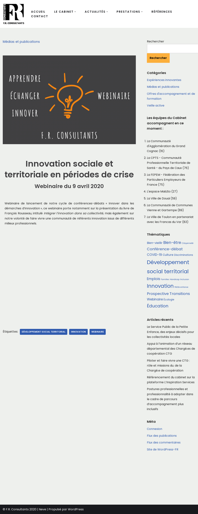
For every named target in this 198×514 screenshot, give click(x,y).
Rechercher (155, 41)
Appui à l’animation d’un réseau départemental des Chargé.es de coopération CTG (171, 349)
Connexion (154, 429)
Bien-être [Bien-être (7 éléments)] (172, 242)
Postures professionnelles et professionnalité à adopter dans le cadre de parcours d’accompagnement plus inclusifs (170, 399)
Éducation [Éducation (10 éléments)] (157, 306)
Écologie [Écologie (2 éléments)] (169, 299)
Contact (39, 16)
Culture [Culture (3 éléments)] (168, 255)
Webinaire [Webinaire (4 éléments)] (155, 299)
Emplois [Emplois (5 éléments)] (153, 278)
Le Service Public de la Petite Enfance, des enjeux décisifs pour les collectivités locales (170, 332)
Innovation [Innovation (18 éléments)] (160, 286)
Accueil (38, 12)
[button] (75, 11)
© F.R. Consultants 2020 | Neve (24, 509)
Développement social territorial (43, 331)
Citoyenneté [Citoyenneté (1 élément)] (187, 243)
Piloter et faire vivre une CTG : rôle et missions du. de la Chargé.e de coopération (168, 365)
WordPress (76, 509)
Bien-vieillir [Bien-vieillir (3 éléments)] (155, 243)
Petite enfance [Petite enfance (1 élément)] (181, 287)
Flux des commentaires (164, 442)
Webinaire (97, 331)
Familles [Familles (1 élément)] (165, 279)
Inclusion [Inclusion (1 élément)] (184, 279)
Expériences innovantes (164, 80)
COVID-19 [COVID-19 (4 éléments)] (154, 255)
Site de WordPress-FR (162, 449)
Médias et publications (21, 41)
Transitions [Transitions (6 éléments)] (180, 293)
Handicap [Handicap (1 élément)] (174, 279)
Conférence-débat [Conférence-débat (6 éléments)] (165, 249)
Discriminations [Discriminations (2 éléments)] (183, 255)
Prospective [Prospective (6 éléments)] (158, 293)
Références (161, 12)
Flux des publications (162, 436)
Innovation (78, 331)
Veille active (155, 105)
